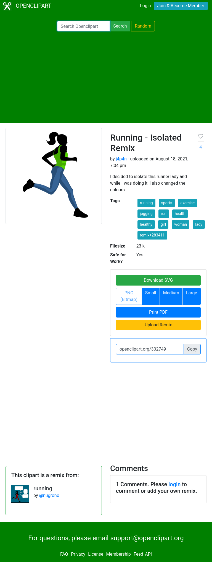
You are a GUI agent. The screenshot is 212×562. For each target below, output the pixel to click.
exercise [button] (188, 203)
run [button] (163, 213)
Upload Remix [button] (158, 324)
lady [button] (198, 224)
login (174, 484)
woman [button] (180, 224)
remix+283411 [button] (152, 235)
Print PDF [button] (158, 312)
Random (143, 26)
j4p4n (121, 159)
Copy (192, 349)
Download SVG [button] (158, 280)
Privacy (78, 554)
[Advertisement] (106, 77)
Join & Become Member (180, 5)
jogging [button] (146, 213)
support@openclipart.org (147, 538)
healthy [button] (146, 224)
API (148, 554)
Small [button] (150, 292)
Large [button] (191, 292)
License (95, 554)
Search (120, 26)
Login (145, 5)
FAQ (64, 554)
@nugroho (49, 495)
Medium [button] (171, 292)
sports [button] (166, 203)
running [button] (146, 203)
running (42, 488)
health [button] (180, 213)
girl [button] (163, 224)
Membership (118, 554)
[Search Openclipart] (83, 26)
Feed (138, 554)
